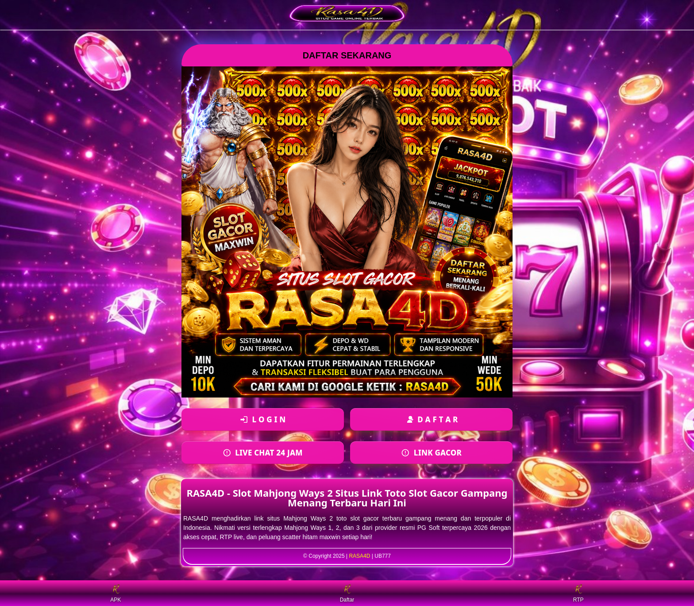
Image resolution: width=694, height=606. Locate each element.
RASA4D (359, 556)
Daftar (347, 593)
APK (115, 593)
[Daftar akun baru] (431, 419)
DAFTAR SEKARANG (347, 55)
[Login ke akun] (262, 419)
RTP (578, 593)
